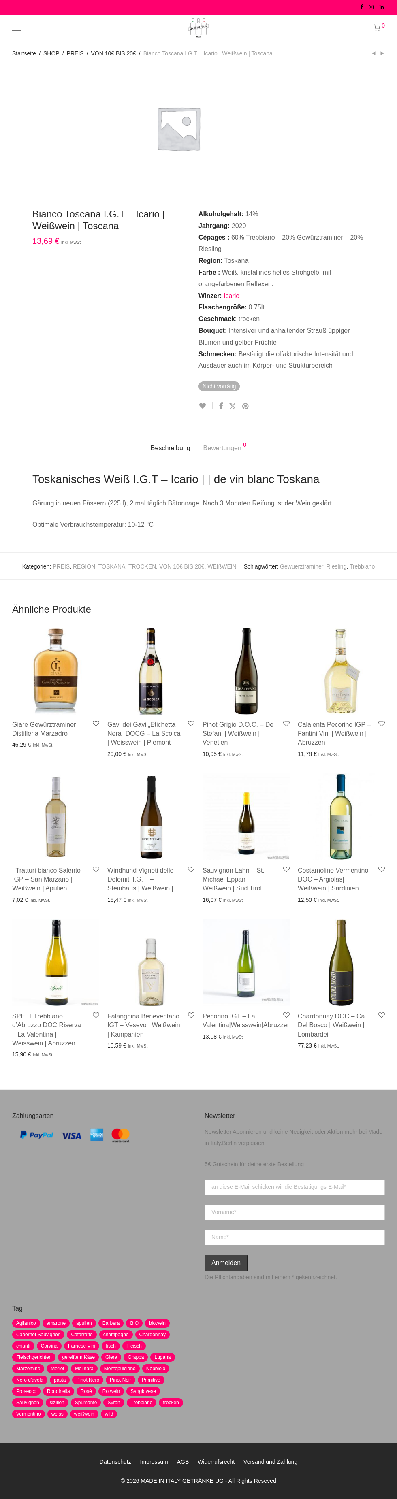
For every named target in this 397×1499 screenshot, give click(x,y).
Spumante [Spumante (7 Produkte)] (86, 1402)
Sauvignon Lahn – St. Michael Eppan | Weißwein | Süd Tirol (234, 879)
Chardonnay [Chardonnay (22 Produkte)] (152, 1334)
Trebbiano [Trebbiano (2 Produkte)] (142, 1402)
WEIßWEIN (222, 566)
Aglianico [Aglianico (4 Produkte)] (26, 1323)
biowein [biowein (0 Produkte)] (157, 1323)
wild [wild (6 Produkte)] (109, 1414)
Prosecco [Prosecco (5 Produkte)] (26, 1391)
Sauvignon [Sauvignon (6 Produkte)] (27, 1402)
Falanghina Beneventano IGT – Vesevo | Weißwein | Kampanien (143, 1025)
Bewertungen (225, 446)
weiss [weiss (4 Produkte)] (57, 1414)
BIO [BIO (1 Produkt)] (134, 1323)
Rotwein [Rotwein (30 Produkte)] (111, 1391)
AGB (183, 1462)
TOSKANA (112, 566)
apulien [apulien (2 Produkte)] (84, 1323)
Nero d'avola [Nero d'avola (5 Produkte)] (29, 1380)
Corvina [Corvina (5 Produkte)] (49, 1346)
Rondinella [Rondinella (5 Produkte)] (58, 1391)
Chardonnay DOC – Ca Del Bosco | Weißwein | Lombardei (331, 1025)
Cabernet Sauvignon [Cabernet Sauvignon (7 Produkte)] (38, 1334)
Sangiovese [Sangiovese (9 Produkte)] (143, 1391)
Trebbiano (362, 566)
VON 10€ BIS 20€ (113, 53)
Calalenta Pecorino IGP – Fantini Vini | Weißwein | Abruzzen (334, 733)
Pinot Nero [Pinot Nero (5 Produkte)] (87, 1380)
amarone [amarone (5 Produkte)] (56, 1323)
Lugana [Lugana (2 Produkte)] (162, 1357)
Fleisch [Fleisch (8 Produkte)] (134, 1346)
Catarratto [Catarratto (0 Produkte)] (81, 1334)
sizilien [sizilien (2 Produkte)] (57, 1402)
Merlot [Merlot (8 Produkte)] (57, 1368)
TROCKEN (142, 566)
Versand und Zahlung (270, 1462)
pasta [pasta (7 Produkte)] (60, 1380)
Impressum (154, 1462)
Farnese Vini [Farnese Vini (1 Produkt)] (81, 1346)
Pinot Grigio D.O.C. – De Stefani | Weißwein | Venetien (238, 733)
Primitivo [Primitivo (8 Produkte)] (151, 1380)
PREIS (75, 53)
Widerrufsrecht (216, 1462)
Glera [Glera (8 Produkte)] (111, 1357)
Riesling (336, 566)
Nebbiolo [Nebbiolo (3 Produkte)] (155, 1368)
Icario (231, 295)
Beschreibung (170, 448)
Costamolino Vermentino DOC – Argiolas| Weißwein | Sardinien (333, 879)
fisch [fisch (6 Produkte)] (111, 1346)
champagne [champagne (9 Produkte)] (116, 1334)
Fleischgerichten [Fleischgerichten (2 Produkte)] (33, 1357)
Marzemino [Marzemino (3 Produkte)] (28, 1368)
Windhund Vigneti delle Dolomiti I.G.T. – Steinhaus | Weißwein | (140, 879)
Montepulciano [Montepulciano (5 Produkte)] (120, 1368)
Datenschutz (115, 1462)
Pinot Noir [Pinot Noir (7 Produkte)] (120, 1380)
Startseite (24, 53)
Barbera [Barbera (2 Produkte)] (111, 1323)
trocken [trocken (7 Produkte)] (171, 1402)
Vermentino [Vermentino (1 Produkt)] (28, 1414)
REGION (84, 566)
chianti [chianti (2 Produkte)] (23, 1346)
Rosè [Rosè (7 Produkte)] (86, 1391)
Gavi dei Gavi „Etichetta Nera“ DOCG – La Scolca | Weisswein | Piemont (144, 733)
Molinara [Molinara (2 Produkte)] (84, 1368)
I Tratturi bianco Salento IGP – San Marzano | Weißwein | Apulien (46, 879)
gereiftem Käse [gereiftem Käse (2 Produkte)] (78, 1357)
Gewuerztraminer (301, 566)
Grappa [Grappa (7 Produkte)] (136, 1357)
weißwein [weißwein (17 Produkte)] (84, 1414)
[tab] (170, 448)
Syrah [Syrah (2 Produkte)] (113, 1402)
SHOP (51, 53)
